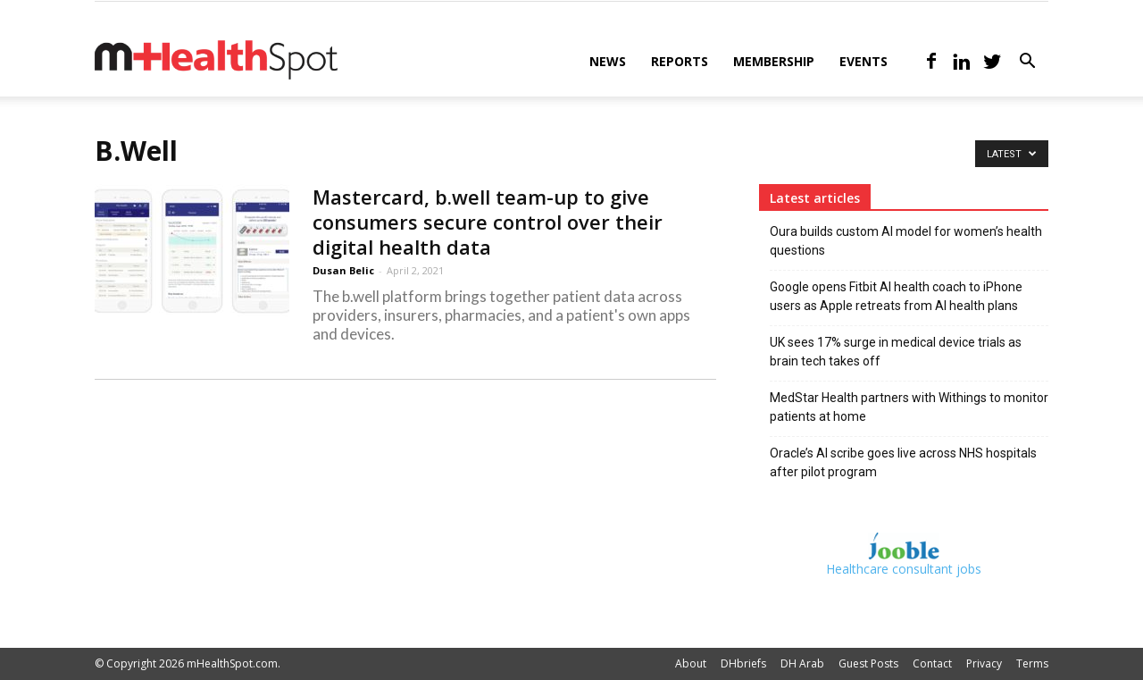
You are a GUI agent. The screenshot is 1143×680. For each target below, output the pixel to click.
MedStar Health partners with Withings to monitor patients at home (909, 407)
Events (863, 61)
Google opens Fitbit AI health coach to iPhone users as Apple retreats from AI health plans (896, 296)
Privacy (984, 663)
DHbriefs (743, 663)
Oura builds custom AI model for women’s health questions (906, 240)
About (690, 663)
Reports (679, 61)
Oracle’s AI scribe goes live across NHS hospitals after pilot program (903, 462)
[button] (1026, 63)
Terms (1032, 663)
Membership (773, 61)
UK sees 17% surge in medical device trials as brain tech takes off (896, 351)
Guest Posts (868, 663)
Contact (932, 663)
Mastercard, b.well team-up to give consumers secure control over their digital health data (488, 221)
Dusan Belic (343, 270)
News (607, 61)
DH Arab (802, 663)
